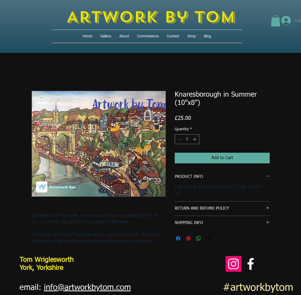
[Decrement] (179, 139)
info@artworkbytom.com (87, 288)
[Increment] (195, 139)
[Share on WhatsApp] (198, 238)
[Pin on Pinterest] (188, 238)
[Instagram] (233, 264)
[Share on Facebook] (178, 238)
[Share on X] (208, 238)
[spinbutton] (187, 139)
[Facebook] (250, 264)
